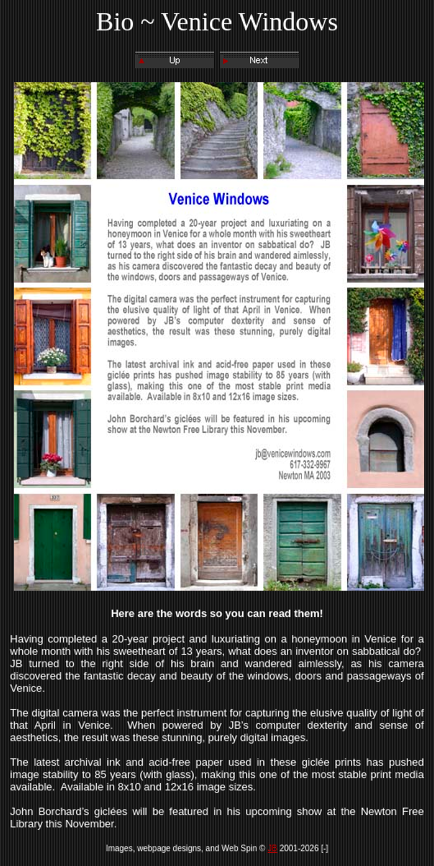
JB (272, 848)
